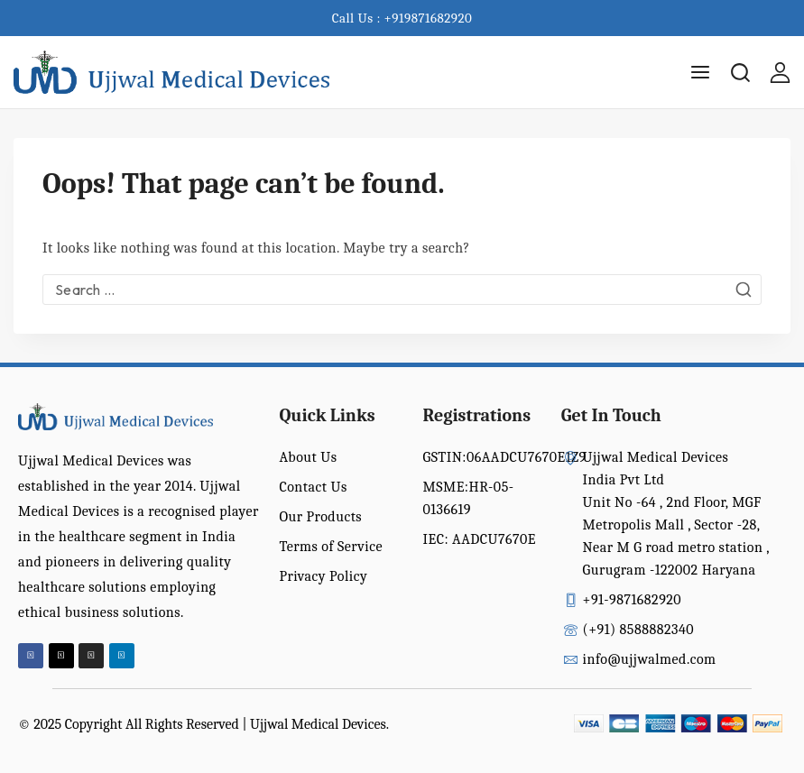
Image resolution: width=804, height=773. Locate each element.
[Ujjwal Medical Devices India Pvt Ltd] (171, 73)
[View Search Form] (740, 72)
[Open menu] (700, 72)
